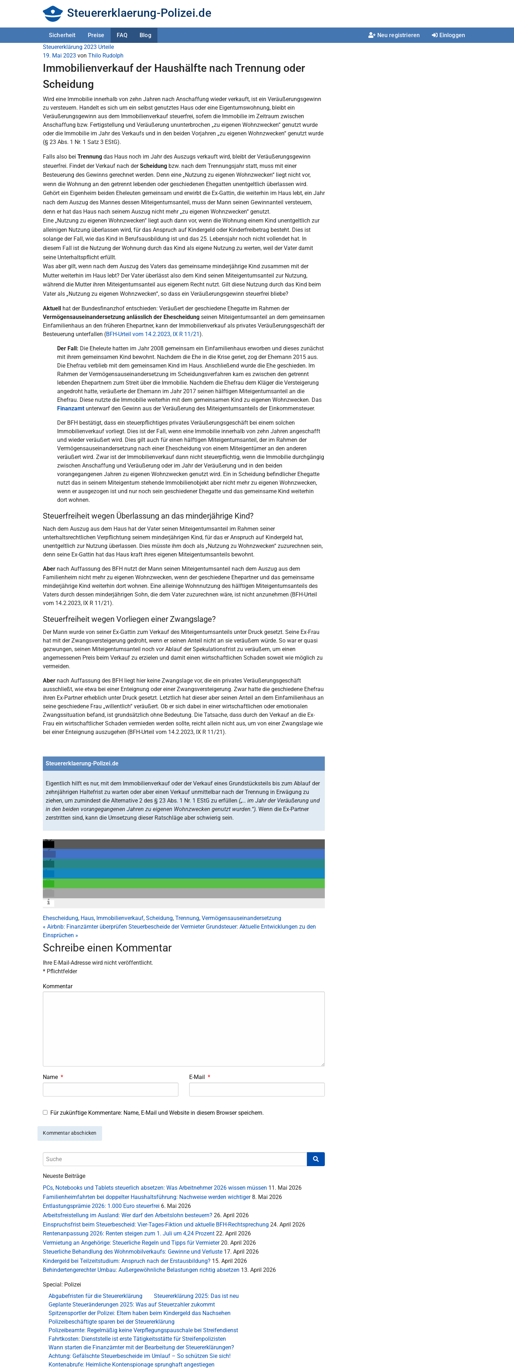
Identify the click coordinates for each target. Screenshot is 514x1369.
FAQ (122, 35)
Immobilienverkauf (119, 918)
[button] (48, 844)
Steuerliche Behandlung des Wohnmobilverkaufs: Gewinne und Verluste (132, 1251)
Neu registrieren (394, 35)
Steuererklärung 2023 (70, 47)
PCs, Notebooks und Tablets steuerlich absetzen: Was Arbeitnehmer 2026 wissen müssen (155, 1187)
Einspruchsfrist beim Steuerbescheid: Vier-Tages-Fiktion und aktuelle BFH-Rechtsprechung (156, 1224)
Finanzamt (70, 408)
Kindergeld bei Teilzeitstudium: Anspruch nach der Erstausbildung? (127, 1261)
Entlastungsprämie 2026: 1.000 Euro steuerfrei (101, 1206)
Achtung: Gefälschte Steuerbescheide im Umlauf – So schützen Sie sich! (140, 1356)
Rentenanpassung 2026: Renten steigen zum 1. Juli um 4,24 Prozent (129, 1233)
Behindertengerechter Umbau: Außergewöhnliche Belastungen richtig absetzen (141, 1269)
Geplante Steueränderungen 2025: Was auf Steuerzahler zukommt (132, 1304)
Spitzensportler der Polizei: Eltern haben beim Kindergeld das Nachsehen (140, 1313)
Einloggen (448, 35)
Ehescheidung (60, 918)
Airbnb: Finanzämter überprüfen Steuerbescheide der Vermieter (124, 926)
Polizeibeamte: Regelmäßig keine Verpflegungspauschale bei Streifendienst (143, 1330)
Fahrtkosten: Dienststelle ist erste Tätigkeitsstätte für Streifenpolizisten (137, 1338)
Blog (145, 35)
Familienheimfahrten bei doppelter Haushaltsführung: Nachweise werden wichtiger (147, 1197)
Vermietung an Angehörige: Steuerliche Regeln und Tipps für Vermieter (131, 1242)
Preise (96, 35)
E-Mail (199, 1077)
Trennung (187, 918)
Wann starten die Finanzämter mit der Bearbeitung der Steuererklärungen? (141, 1347)
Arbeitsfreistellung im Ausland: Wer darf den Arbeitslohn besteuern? (127, 1215)
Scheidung (159, 918)
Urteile (106, 47)
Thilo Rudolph (106, 55)
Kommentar (57, 986)
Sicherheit (62, 35)
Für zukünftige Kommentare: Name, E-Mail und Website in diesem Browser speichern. (157, 1112)
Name (53, 1077)
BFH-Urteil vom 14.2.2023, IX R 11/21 (153, 334)
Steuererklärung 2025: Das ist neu (196, 1296)
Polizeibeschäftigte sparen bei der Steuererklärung (112, 1321)
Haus (87, 918)
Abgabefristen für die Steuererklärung (95, 1296)
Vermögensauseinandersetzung (241, 918)
